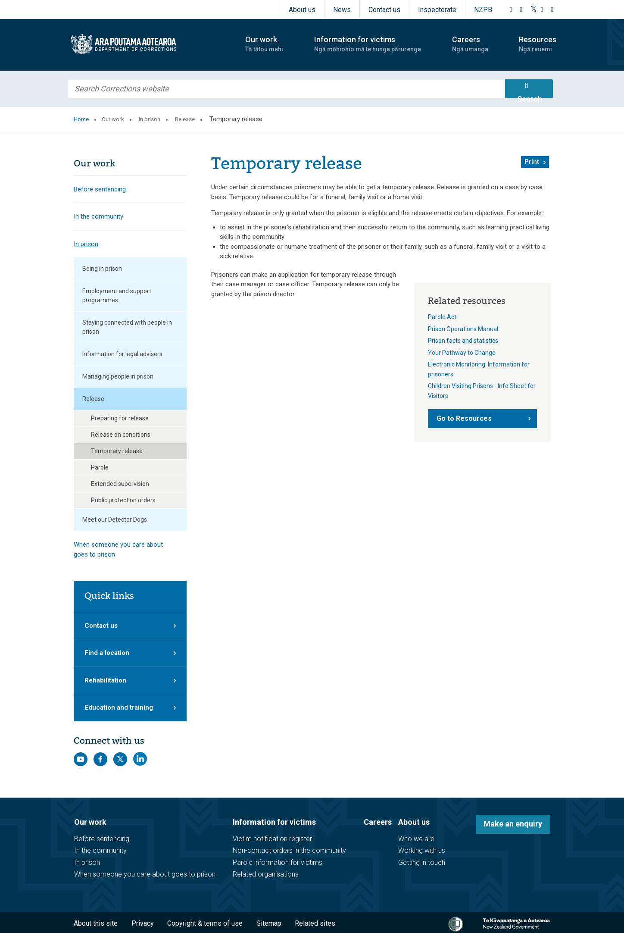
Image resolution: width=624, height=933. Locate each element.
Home (81, 119)
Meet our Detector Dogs (114, 519)
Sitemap (268, 923)
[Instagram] (521, 9)
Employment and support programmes (116, 296)
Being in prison (102, 268)
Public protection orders (123, 500)
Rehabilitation (105, 680)
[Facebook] (511, 9)
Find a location (106, 653)
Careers (378, 822)
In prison (149, 119)
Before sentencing (100, 189)
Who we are (416, 839)
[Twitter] (533, 9)
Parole (100, 467)
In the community (98, 216)
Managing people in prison (117, 376)
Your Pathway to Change (462, 352)
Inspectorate (437, 10)
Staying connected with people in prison (127, 327)
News (342, 10)
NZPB (483, 10)
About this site (96, 923)
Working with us (421, 850)
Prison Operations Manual (463, 329)
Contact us (384, 10)
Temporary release (117, 451)
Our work (113, 119)
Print (531, 162)
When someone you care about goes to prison (118, 549)
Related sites (315, 923)
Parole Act (442, 316)
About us (302, 10)
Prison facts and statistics (463, 340)
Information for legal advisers (122, 354)
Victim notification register (272, 839)
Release (185, 119)
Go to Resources (464, 418)
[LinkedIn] (552, 9)
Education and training (118, 707)
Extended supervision (120, 483)
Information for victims (274, 822)
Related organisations (266, 874)
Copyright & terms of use (205, 923)
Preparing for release (120, 418)
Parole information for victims (277, 862)
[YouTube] (542, 9)
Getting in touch (421, 862)
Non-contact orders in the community (289, 850)
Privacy (142, 923)
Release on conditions (120, 434)
